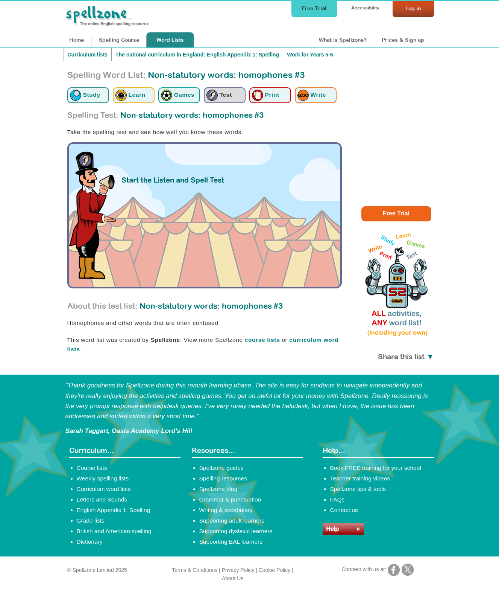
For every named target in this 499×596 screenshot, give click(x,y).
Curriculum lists (88, 55)
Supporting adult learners (231, 520)
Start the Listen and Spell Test (172, 180)
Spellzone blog (218, 489)
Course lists (92, 468)
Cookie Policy (275, 570)
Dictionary (90, 541)
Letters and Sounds (102, 499)
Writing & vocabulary (226, 510)
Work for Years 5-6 (310, 55)
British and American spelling (114, 531)
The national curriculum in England (197, 55)
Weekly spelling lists (103, 478)
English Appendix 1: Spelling (113, 510)
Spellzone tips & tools (358, 489)
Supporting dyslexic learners (236, 531)
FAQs (337, 499)
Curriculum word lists (104, 489)
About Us (232, 578)
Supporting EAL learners (230, 541)
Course (119, 40)
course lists (262, 340)
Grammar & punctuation (230, 499)
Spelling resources (223, 478)
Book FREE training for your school (375, 468)
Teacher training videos (360, 478)
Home (76, 40)
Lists (170, 40)
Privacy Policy (238, 570)
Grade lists (91, 520)
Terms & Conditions (194, 570)
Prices (403, 40)
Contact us (344, 510)
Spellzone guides (221, 468)
